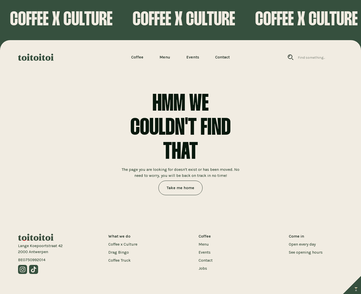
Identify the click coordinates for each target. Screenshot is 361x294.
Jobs (203, 268)
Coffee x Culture (122, 244)
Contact (222, 57)
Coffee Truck (119, 260)
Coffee (137, 57)
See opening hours (306, 252)
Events (192, 57)
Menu (164, 57)
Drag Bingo (118, 252)
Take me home (180, 187)
